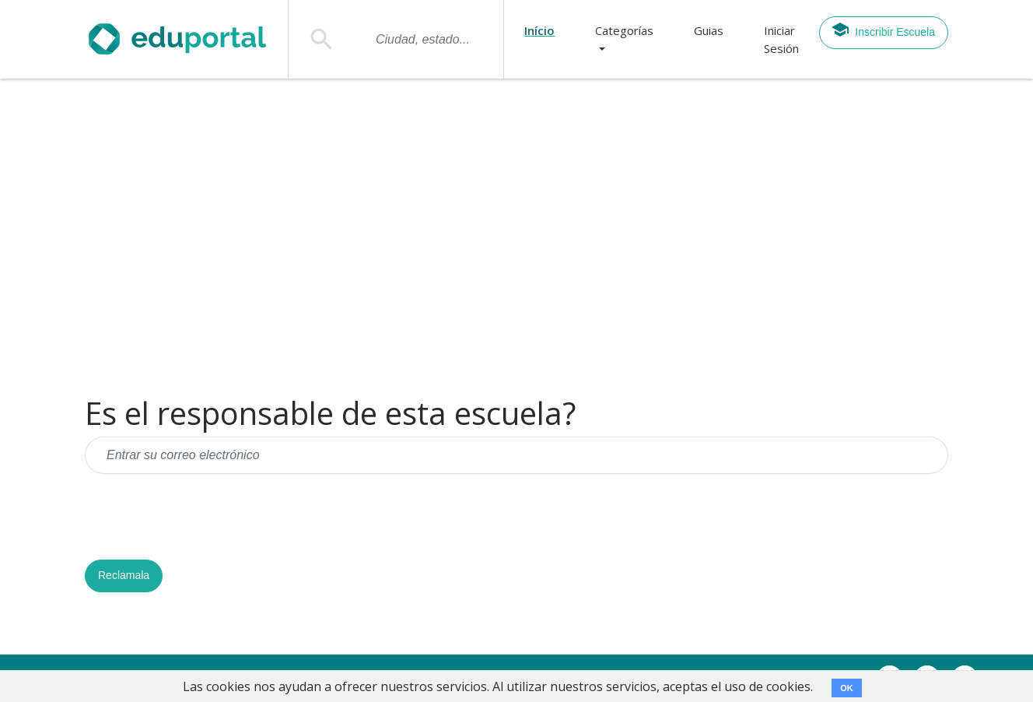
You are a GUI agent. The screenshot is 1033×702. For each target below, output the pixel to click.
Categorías (624, 30)
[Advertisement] (516, 237)
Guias (708, 30)
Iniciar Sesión (781, 39)
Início (539, 30)
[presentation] (203, 516)
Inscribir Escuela (883, 29)
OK (846, 688)
